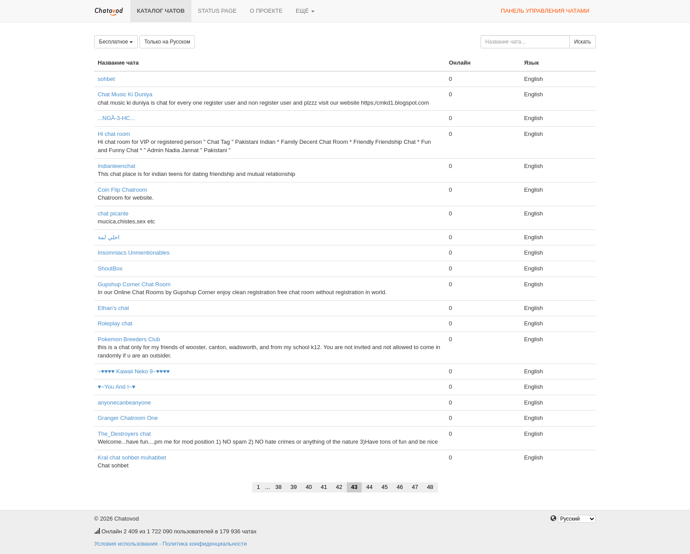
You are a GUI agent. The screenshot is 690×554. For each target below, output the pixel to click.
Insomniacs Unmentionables (133, 252)
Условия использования (126, 543)
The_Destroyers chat (124, 433)
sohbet (106, 79)
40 (308, 487)
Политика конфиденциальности (204, 543)
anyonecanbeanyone (124, 402)
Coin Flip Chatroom (122, 189)
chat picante (113, 213)
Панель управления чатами (545, 10)
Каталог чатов (161, 10)
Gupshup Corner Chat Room (134, 284)
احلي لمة (109, 237)
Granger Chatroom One (128, 418)
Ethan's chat (113, 308)
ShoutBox (110, 268)
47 (415, 487)
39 (293, 487)
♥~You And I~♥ (117, 386)
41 (324, 487)
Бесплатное (116, 42)
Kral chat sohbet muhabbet (132, 457)
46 (399, 487)
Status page (217, 10)
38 (278, 487)
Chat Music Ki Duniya (125, 94)
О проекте (266, 10)
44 (369, 487)
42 (339, 487)
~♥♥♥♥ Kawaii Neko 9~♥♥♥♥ (134, 371)
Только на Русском (167, 42)
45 (385, 487)
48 (430, 487)
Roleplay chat (115, 323)
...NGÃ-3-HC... (116, 118)
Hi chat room (114, 134)
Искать (582, 42)
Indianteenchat (116, 166)
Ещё (305, 10)
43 (354, 487)
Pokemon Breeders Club (129, 339)
